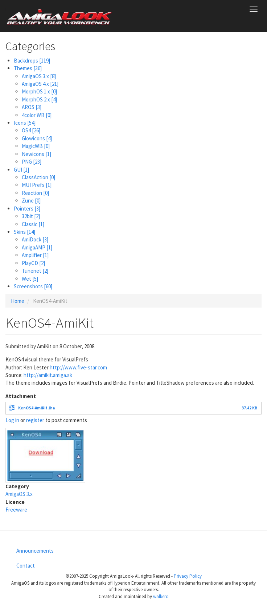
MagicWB (36, 146)
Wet (30, 278)
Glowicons (37, 138)
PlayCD (33, 263)
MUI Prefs (37, 184)
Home (17, 300)
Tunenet (35, 270)
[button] (45, 454)
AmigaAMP (37, 247)
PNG (31, 161)
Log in (12, 420)
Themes (28, 68)
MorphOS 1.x (39, 91)
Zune (31, 200)
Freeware (16, 509)
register (35, 420)
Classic (33, 224)
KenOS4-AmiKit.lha (36, 407)
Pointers (27, 208)
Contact (25, 565)
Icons (25, 122)
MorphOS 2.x (39, 99)
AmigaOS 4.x (40, 83)
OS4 (31, 130)
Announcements (35, 550)
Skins (24, 231)
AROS (31, 107)
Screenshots (33, 286)
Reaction (35, 192)
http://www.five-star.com (78, 367)
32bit (31, 216)
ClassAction (38, 177)
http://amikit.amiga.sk (48, 375)
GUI (21, 169)
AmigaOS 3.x (39, 76)
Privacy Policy (188, 576)
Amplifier (35, 255)
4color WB (37, 115)
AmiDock (35, 239)
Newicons (36, 154)
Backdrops (32, 60)
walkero (161, 596)
